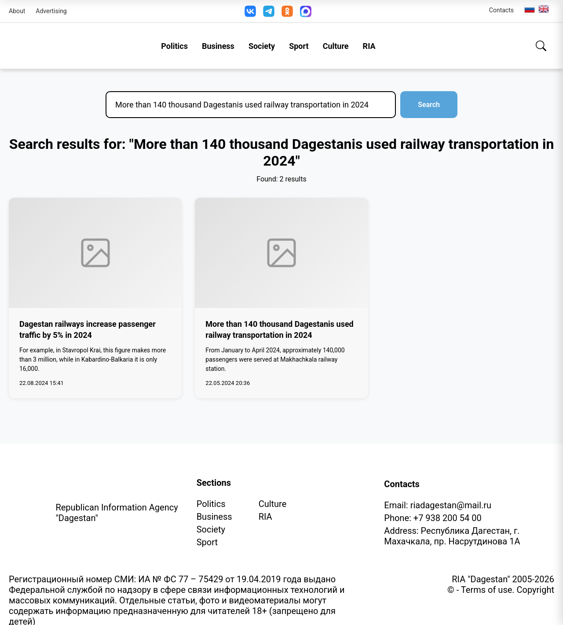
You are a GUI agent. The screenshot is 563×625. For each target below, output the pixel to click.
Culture (336, 46)
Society (262, 46)
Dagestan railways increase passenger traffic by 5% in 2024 (87, 329)
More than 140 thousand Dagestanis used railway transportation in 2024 (279, 329)
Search (429, 104)
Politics (174, 46)
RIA (369, 46)
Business (218, 46)
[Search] (541, 46)
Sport (299, 46)
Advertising (51, 11)
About (17, 11)
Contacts (501, 10)
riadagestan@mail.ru (450, 505)
